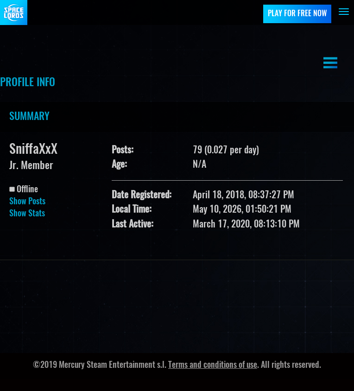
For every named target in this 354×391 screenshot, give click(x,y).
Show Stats (27, 214)
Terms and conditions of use (212, 365)
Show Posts (27, 202)
